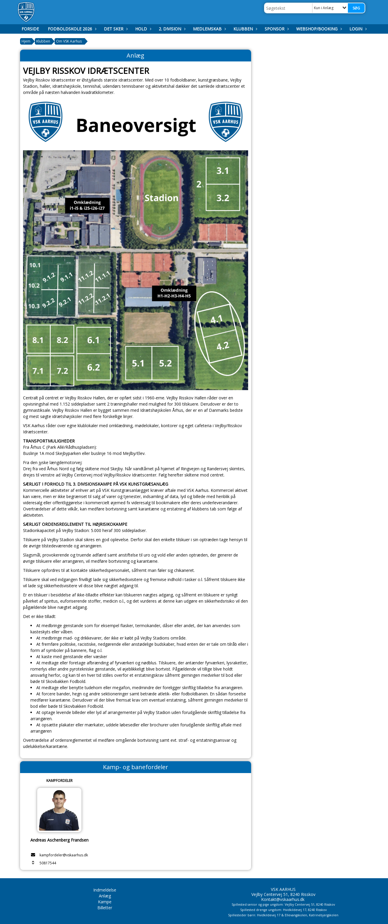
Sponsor (276, 29)
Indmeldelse (104, 890)
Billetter (104, 907)
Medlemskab (209, 29)
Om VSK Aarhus (69, 41)
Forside (30, 29)
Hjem (26, 41)
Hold (142, 29)
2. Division (171, 29)
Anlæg (105, 896)
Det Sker (115, 29)
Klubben (244, 29)
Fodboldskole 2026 (71, 29)
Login (357, 29)
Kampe (105, 902)
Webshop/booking (318, 29)
